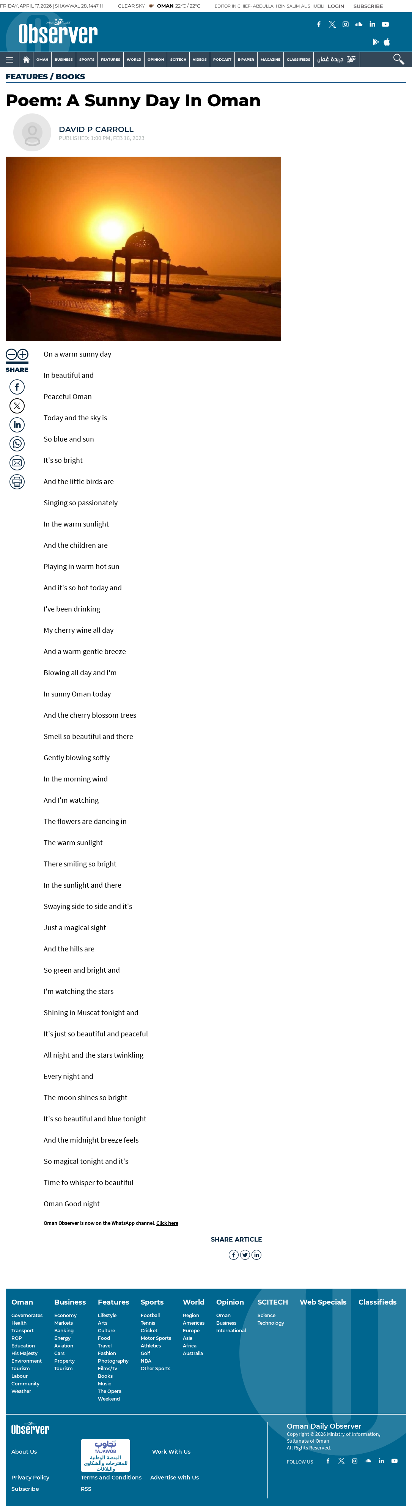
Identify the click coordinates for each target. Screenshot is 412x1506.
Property (64, 1361)
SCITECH (178, 59)
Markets (63, 1323)
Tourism (20, 1368)
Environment (26, 1361)
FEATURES (110, 59)
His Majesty (24, 1353)
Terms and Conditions (111, 1477)
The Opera (109, 1391)
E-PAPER (246, 59)
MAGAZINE (270, 59)
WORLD (134, 59)
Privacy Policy (30, 1477)
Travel (105, 1346)
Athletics (151, 1346)
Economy (65, 1315)
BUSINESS (64, 59)
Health (19, 1323)
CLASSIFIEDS (298, 59)
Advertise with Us (174, 1477)
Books (105, 1376)
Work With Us (171, 1451)
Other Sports (155, 1368)
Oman (223, 1315)
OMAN (42, 59)
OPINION (156, 59)
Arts (102, 1323)
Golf (145, 1353)
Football (150, 1315)
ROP (16, 1338)
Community (25, 1384)
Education (23, 1346)
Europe (191, 1330)
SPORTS (86, 59)
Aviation (63, 1346)
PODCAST (222, 59)
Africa (190, 1346)
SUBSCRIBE (368, 6)
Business (226, 1323)
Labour (19, 1376)
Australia (193, 1353)
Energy (62, 1338)
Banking (64, 1330)
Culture (106, 1330)
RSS (86, 1489)
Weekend (109, 1399)
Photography (113, 1361)
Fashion (107, 1353)
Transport (22, 1330)
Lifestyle (107, 1315)
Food (104, 1338)
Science (266, 1315)
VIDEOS (200, 59)
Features (27, 76)
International (231, 1330)
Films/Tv (107, 1368)
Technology (271, 1323)
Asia (187, 1338)
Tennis (148, 1323)
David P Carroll (96, 129)
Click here (167, 1223)
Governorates (26, 1315)
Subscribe (25, 1489)
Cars (59, 1353)
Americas (193, 1323)
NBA (146, 1361)
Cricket (149, 1330)
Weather (21, 1391)
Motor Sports (156, 1338)
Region (191, 1315)
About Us (24, 1451)
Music (104, 1384)
